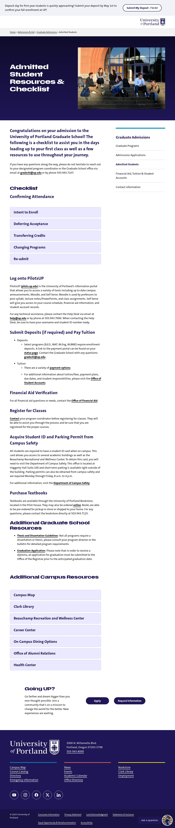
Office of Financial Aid (84, 400)
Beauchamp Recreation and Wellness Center (49, 618)
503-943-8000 (75, 751)
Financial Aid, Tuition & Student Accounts (135, 180)
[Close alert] (168, 7)
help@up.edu (18, 318)
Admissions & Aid (26, 32)
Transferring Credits (29, 235)
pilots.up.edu (29, 286)
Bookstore (124, 767)
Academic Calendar (75, 775)
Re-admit (21, 258)
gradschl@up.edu (30, 173)
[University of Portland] (152, 22)
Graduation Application (31, 550)
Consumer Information (49, 814)
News (67, 767)
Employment (126, 775)
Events (68, 771)
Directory (15, 775)
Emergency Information (24, 780)
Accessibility (87, 822)
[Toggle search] (21, 21)
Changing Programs (29, 247)
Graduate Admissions (47, 32)
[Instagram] (25, 795)
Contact (14, 418)
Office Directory (73, 780)
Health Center (25, 664)
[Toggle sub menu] (163, 150)
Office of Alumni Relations (35, 653)
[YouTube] (14, 795)
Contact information (128, 191)
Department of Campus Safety (72, 483)
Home (13, 32)
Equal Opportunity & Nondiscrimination (57, 822)
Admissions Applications (131, 159)
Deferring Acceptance (31, 223)
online (77, 505)
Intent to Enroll (26, 212)
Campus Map (24, 594)
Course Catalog (19, 771)
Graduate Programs (127, 150)
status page (31, 353)
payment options (60, 368)
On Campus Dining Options (35, 641)
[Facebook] (36, 795)
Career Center (25, 630)
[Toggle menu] (13, 21)
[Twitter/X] (47, 795)
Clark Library (24, 606)
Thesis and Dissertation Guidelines (37, 535)
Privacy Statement (72, 814)
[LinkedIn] (58, 795)
